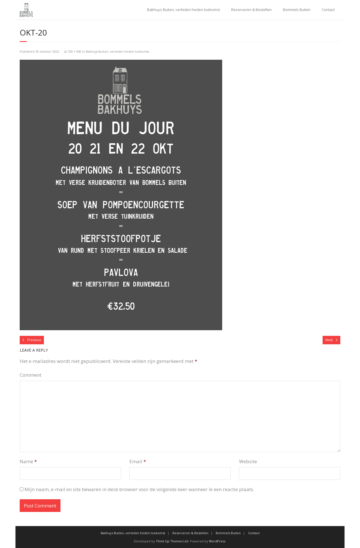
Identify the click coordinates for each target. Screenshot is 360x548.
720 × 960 (74, 51)
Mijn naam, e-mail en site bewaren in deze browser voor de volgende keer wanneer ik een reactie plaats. (139, 489)
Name (28, 461)
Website (248, 461)
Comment (30, 375)
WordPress (217, 541)
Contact (328, 9)
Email (137, 461)
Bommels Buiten (296, 9)
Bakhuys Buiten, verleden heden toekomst (183, 9)
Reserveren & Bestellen (251, 9)
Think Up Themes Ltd (172, 541)
